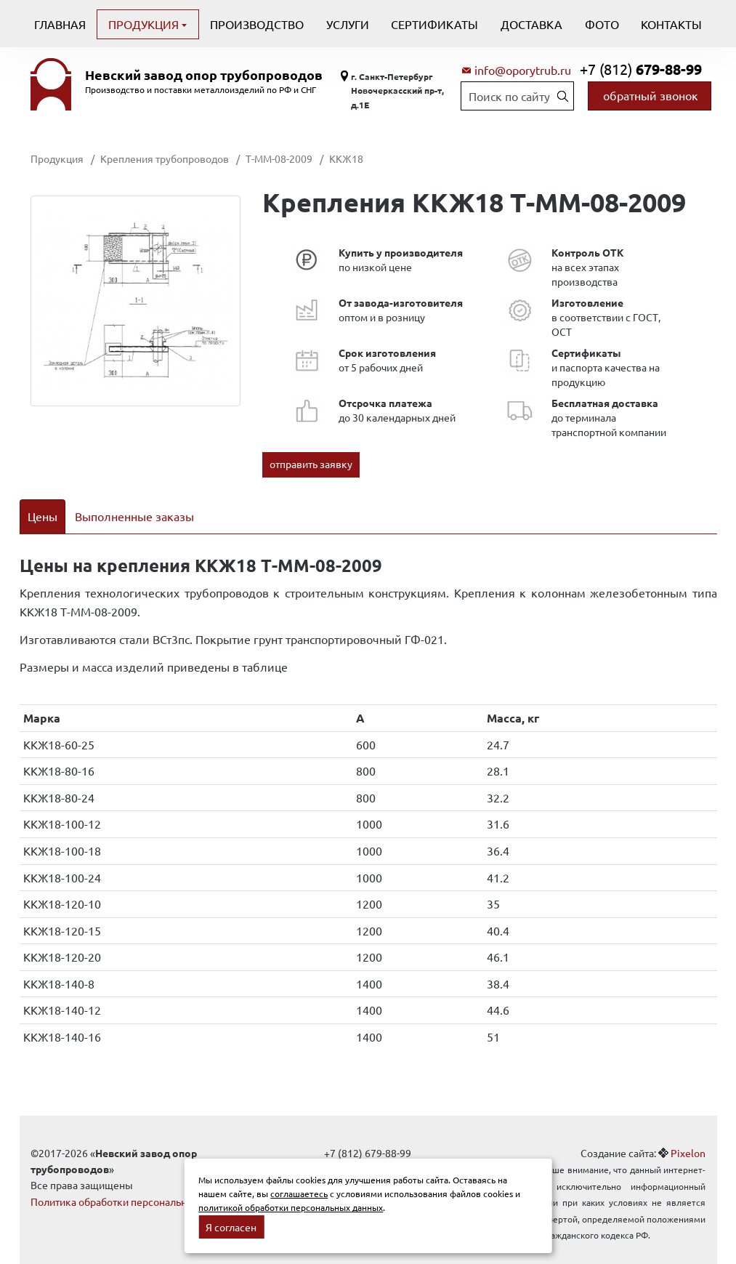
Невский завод (204, 75)
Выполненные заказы (134, 516)
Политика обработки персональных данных (134, 1182)
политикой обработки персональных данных (290, 1207)
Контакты (671, 24)
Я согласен (231, 1226)
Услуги (347, 24)
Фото (602, 24)
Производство (257, 24)
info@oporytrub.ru (522, 70)
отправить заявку (311, 463)
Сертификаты (434, 24)
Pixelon (688, 1133)
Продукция (145, 24)
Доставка (531, 24)
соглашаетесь (299, 1193)
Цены (42, 516)
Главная (60, 24)
